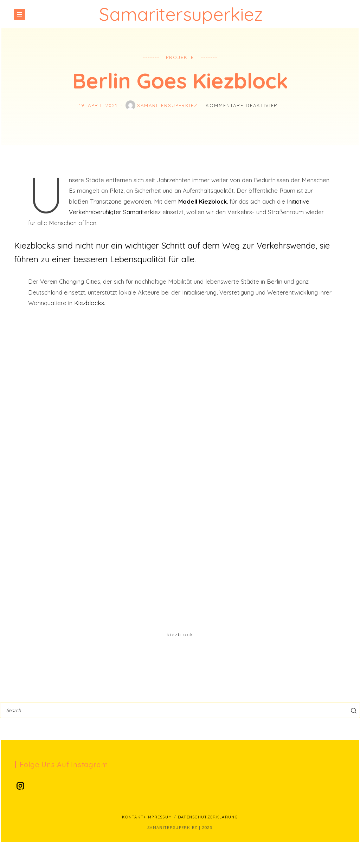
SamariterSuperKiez (163, 105)
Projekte (180, 57)
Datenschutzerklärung (208, 817)
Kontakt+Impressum (147, 817)
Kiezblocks (89, 303)
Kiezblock (180, 634)
